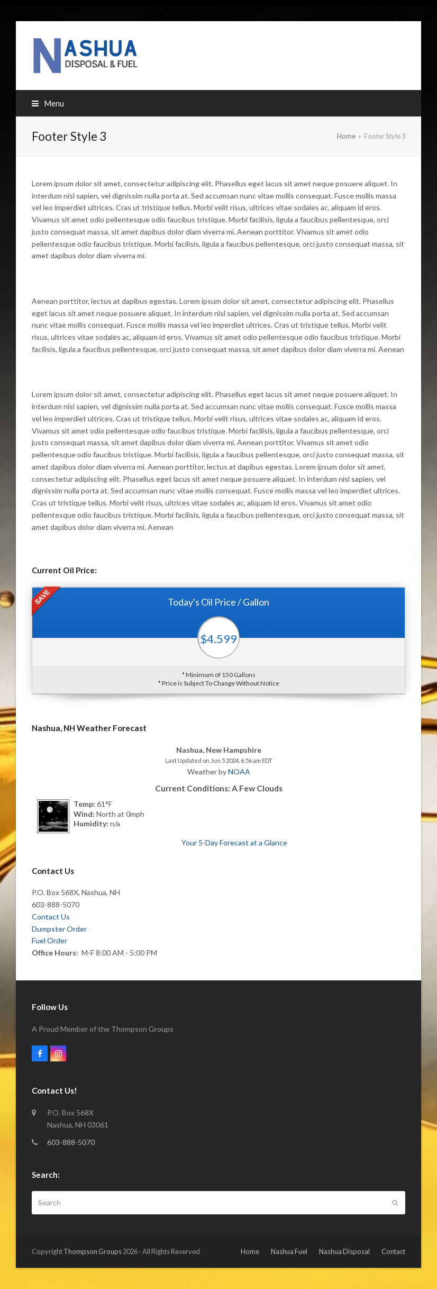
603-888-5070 (71, 1142)
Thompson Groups (92, 1251)
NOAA (239, 771)
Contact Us (51, 916)
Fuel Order (49, 940)
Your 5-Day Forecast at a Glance (234, 842)
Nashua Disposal (344, 1251)
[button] (48, 103)
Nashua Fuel (289, 1251)
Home (250, 1251)
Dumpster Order (59, 928)
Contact (393, 1251)
